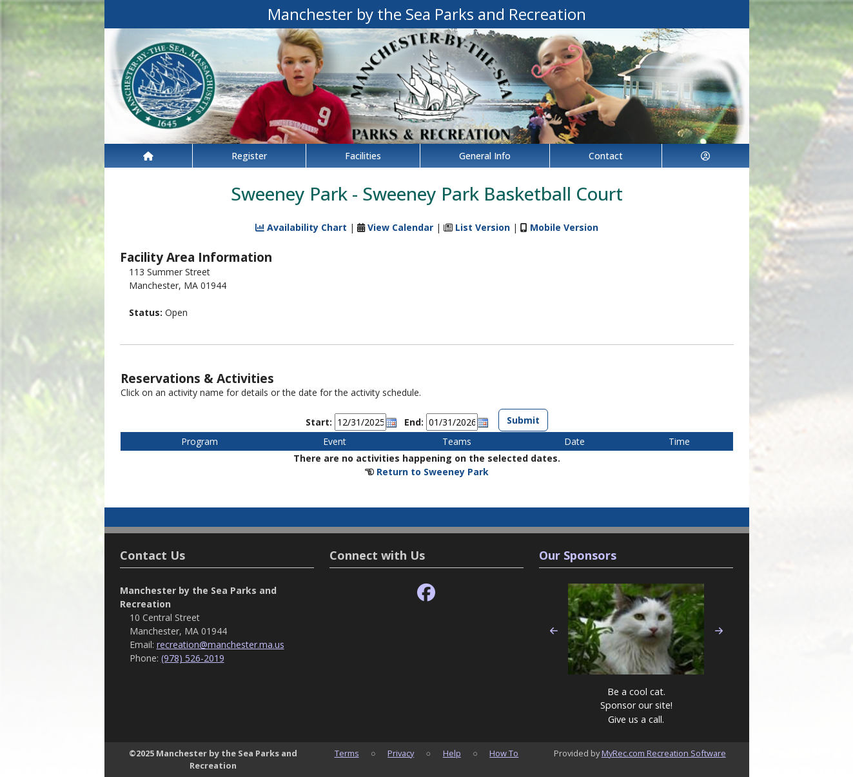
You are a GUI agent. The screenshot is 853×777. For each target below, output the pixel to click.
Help (452, 753)
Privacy (400, 753)
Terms (347, 753)
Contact (606, 156)
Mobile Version (564, 227)
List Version (482, 227)
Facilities (363, 156)
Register (249, 156)
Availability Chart (301, 227)
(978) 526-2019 (192, 658)
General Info (485, 156)
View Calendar (400, 227)
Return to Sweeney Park (433, 472)
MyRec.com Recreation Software (664, 753)
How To (503, 753)
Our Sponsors (577, 555)
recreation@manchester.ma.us (220, 644)
